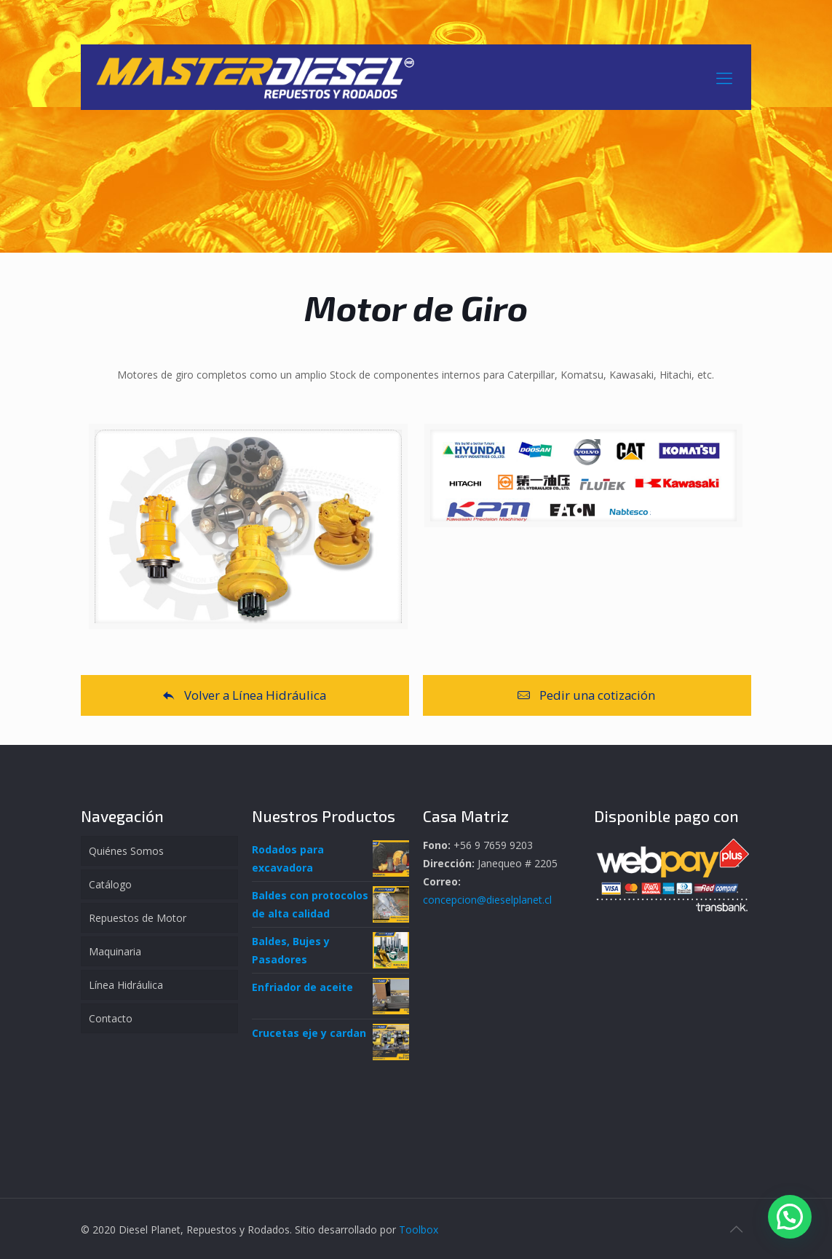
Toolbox (418, 1229)
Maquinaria (115, 951)
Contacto (110, 1018)
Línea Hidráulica (126, 985)
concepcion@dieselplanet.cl (487, 900)
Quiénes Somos (126, 851)
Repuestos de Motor (137, 918)
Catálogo (110, 884)
